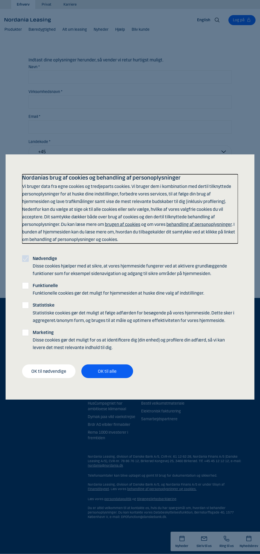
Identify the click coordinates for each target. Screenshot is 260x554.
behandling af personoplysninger (199, 224)
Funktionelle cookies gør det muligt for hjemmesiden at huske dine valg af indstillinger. (118, 289)
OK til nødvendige (48, 371)
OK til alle (107, 371)
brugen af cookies (122, 224)
